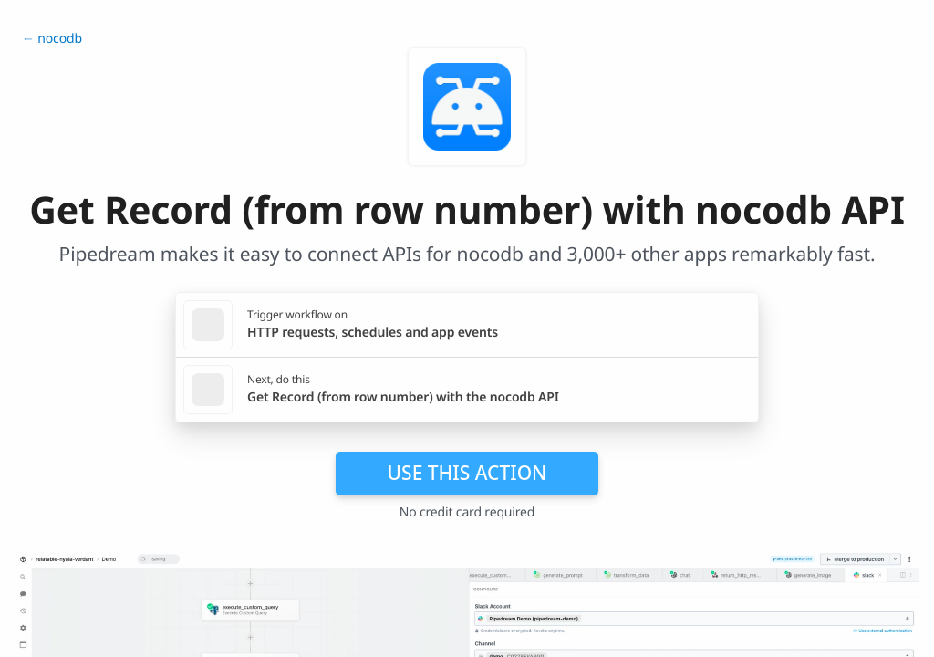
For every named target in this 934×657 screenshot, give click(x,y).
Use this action (467, 472)
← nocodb (52, 38)
